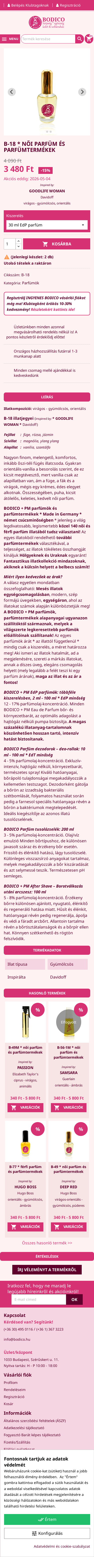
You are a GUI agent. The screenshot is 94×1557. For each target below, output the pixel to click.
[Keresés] (52, 38)
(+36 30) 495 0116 (18, 1329)
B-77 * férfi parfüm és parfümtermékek (25, 1169)
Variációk (25, 1108)
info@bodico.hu (17, 1339)
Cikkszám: (12, 274)
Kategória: (12, 283)
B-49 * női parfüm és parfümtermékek (68, 1169)
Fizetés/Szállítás (17, 1442)
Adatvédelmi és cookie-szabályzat (62, 1546)
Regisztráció (14, 1396)
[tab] (43, 131)
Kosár (8, 1403)
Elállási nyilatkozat (19, 1449)
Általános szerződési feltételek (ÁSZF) (35, 1420)
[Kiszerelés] (47, 225)
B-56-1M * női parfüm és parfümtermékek (68, 1052)
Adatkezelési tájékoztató (24, 1427)
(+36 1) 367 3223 (49, 1329)
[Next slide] (82, 92)
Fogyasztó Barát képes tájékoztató (32, 1434)
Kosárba (56, 244)
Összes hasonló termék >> (47, 1243)
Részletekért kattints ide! (53, 309)
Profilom (11, 1382)
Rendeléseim (15, 1389)
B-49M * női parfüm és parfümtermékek (25, 1050)
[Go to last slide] (12, 92)
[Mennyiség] (10, 243)
